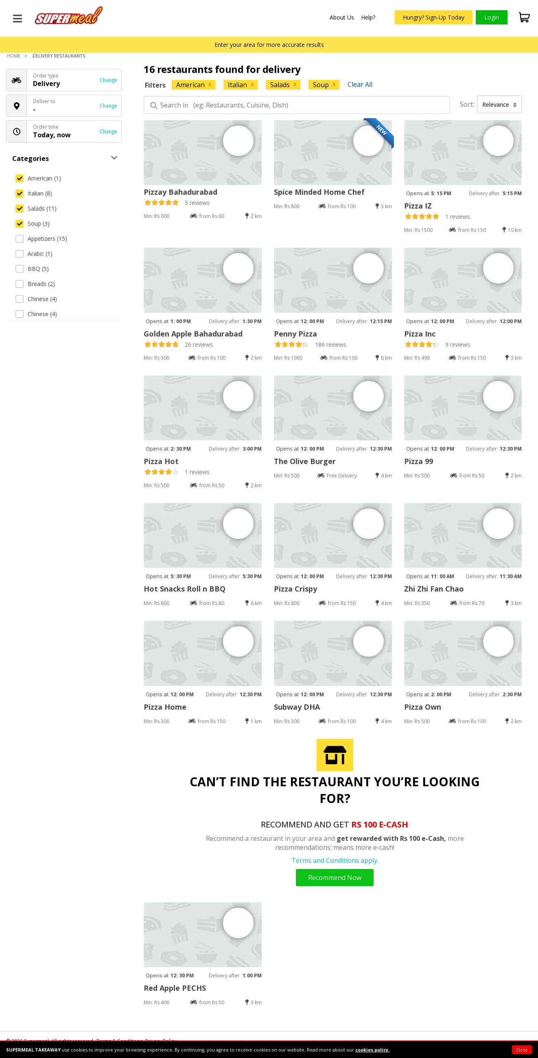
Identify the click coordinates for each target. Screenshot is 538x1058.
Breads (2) (35, 284)
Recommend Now (334, 877)
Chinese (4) (36, 299)
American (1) (38, 178)
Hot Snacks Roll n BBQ (184, 589)
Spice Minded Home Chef (319, 192)
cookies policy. (372, 1050)
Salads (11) (36, 208)
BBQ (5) (32, 269)
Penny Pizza (295, 334)
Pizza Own (422, 707)
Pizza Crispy (295, 589)
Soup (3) (32, 223)
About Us (342, 17)
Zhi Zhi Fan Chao (434, 589)
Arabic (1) (33, 253)
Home (13, 56)
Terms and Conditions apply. (334, 860)
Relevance (499, 104)
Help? (368, 17)
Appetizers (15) (41, 238)
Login (491, 17)
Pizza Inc (419, 334)
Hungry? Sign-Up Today (433, 17)
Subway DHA (297, 707)
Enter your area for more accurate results (269, 44)
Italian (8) (33, 193)
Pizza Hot (161, 461)
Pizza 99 (418, 461)
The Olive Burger (305, 461)
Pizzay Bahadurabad (180, 192)
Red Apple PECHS (175, 988)
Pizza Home (165, 707)
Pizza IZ (418, 206)
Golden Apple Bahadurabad (193, 334)
